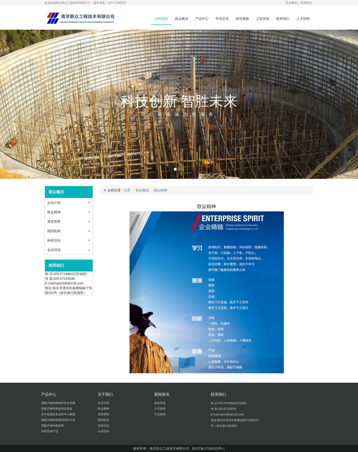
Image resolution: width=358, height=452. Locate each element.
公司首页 (161, 19)
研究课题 (242, 19)
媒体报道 (160, 403)
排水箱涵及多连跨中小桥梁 (58, 414)
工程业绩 (262, 19)
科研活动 (54, 240)
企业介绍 (54, 203)
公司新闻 (160, 408)
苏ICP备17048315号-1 (208, 448)
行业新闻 (160, 414)
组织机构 (54, 231)
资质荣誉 (54, 221)
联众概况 (291, 2)
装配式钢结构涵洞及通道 (57, 408)
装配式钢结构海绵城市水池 (58, 420)
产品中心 (201, 19)
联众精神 (54, 212)
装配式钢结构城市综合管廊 (58, 403)
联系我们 (306, 2)
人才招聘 (303, 19)
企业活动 (54, 250)
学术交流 (222, 19)
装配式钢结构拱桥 (53, 425)
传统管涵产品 (50, 431)
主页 (127, 190)
